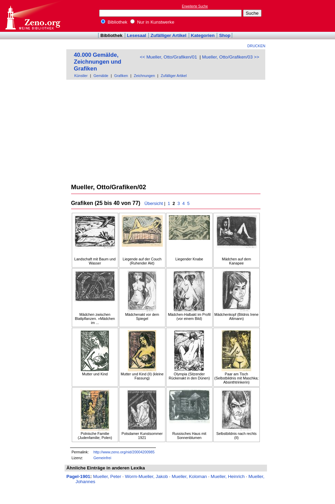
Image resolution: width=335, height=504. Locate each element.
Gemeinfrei (102, 458)
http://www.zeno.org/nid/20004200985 (124, 452)
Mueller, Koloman (189, 476)
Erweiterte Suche (195, 6)
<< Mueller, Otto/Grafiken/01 (168, 57)
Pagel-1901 (78, 476)
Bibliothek (114, 22)
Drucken (256, 46)
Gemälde (101, 76)
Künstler (81, 76)
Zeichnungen (144, 76)
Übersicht (154, 203)
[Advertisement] (166, 131)
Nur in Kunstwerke (152, 22)
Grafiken (121, 76)
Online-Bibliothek (32, 16)
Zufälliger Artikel (169, 35)
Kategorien (203, 35)
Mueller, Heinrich (227, 476)
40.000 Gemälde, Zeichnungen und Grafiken (97, 62)
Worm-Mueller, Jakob (146, 476)
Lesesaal (136, 35)
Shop (224, 35)
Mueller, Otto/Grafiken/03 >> (230, 57)
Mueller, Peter (107, 476)
